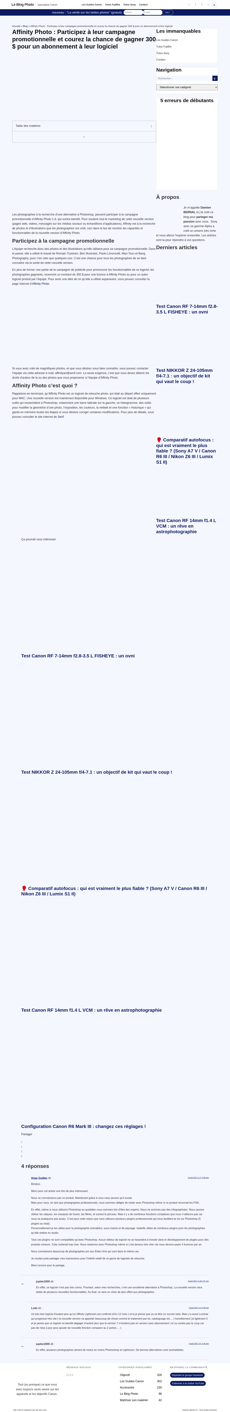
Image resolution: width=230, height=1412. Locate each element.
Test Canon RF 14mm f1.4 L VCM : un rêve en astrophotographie (186, 526)
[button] (215, 4)
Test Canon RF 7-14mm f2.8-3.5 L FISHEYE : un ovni (78, 655)
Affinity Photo (40, 283)
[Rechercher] (215, 78)
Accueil (16, 26)
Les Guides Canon (92, 4)
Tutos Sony (129, 4)
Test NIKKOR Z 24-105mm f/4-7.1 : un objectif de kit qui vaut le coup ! (184, 376)
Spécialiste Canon (47, 4)
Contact (143, 4)
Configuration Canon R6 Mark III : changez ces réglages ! (83, 1126)
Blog (25, 26)
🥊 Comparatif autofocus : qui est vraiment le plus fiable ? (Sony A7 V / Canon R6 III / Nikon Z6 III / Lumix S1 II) (186, 450)
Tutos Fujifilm (112, 4)
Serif (61, 416)
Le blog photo (23, 4)
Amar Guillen (39, 1178)
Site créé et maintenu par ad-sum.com (30, 1410)
